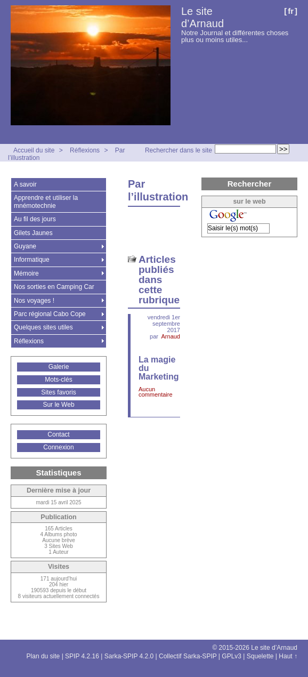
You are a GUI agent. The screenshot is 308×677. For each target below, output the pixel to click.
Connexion (58, 447)
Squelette (260, 656)
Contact (58, 434)
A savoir (25, 184)
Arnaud (170, 336)
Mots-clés (58, 379)
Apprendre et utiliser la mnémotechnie (46, 201)
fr (291, 10)
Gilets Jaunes (33, 233)
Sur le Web (58, 404)
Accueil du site (33, 150)
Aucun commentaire (156, 392)
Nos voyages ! (34, 300)
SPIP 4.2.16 (82, 656)
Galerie (58, 366)
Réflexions (85, 150)
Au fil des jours (35, 219)
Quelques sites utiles (43, 327)
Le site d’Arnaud (202, 17)
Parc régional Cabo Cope (50, 314)
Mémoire (26, 273)
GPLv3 (231, 656)
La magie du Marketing (159, 368)
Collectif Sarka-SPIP (188, 656)
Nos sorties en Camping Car (54, 287)
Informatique (32, 259)
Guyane (25, 246)
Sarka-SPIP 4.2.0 (129, 656)
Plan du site (43, 656)
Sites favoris (58, 392)
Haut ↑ (288, 656)
